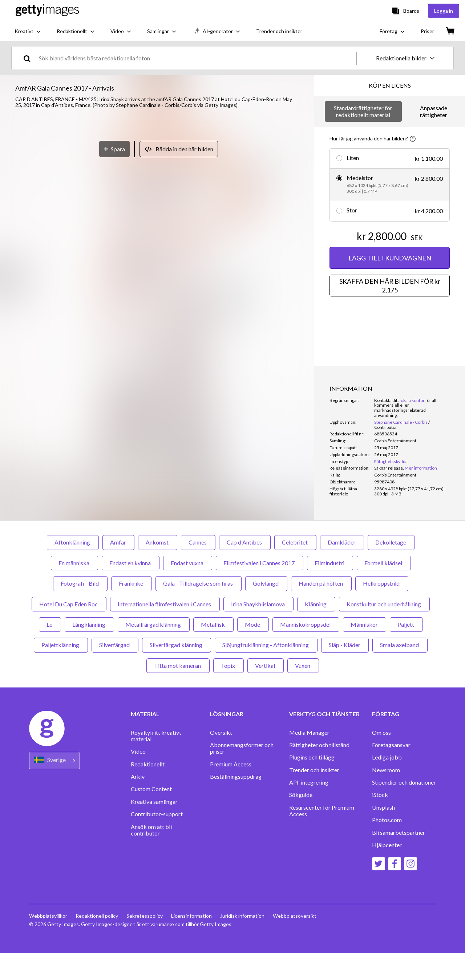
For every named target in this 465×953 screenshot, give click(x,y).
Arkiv (138, 776)
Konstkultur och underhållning (384, 604)
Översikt (221, 732)
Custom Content (151, 789)
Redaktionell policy (97, 916)
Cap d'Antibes (245, 542)
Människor (365, 624)
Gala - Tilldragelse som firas (198, 583)
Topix (228, 665)
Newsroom (386, 770)
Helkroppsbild (382, 583)
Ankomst (158, 542)
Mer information (421, 468)
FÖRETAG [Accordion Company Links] (385, 714)
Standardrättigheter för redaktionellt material (363, 111)
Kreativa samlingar (154, 801)
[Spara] (114, 423)
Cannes (198, 542)
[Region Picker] (54, 760)
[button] (157, 262)
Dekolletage (391, 542)
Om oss (381, 732)
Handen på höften (321, 583)
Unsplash (383, 807)
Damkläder (342, 542)
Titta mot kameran (178, 665)
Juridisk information (244, 916)
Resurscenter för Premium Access (321, 810)
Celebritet (295, 542)
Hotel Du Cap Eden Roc (69, 604)
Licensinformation (192, 916)
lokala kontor (412, 400)
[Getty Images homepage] (47, 10)
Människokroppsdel (306, 624)
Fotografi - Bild (80, 583)
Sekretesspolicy (145, 916)
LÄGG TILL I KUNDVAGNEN (389, 258)
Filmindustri (330, 562)
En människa (74, 562)
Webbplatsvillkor (48, 916)
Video (138, 751)
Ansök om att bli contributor (151, 830)
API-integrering (308, 782)
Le (49, 624)
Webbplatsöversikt (296, 916)
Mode (253, 624)
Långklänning (89, 624)
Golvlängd (266, 583)
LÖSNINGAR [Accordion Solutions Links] (226, 714)
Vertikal (265, 665)
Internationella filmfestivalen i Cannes (165, 604)
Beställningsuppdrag (236, 776)
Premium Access (230, 764)
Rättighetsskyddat (391, 461)
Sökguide (300, 794)
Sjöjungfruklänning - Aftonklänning (266, 644)
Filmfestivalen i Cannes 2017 (259, 562)
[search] (30, 58)
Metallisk (213, 624)
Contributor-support (157, 814)
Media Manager (309, 732)
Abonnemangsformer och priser (242, 748)
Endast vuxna (188, 562)
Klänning (316, 604)
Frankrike (131, 583)
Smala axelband (400, 644)
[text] (196, 58)
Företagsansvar (391, 745)
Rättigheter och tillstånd (319, 745)
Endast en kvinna (130, 562)
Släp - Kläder (345, 644)
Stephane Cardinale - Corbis (401, 422)
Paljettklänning (60, 644)
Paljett (406, 624)
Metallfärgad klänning (153, 624)
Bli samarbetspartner (398, 832)
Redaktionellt (148, 764)
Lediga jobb (387, 757)
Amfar (118, 542)
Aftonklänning (72, 542)
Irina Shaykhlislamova (258, 604)
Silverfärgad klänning (176, 644)
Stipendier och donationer (404, 782)
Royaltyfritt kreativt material (156, 735)
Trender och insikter (314, 770)
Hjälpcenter (387, 845)
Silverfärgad (115, 644)
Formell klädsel (383, 562)
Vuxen (303, 665)
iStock (380, 794)
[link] (389, 468)
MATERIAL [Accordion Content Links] (145, 714)
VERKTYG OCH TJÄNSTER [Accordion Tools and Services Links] (324, 714)
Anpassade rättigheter (433, 111)
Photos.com (387, 820)
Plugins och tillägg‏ (312, 757)
